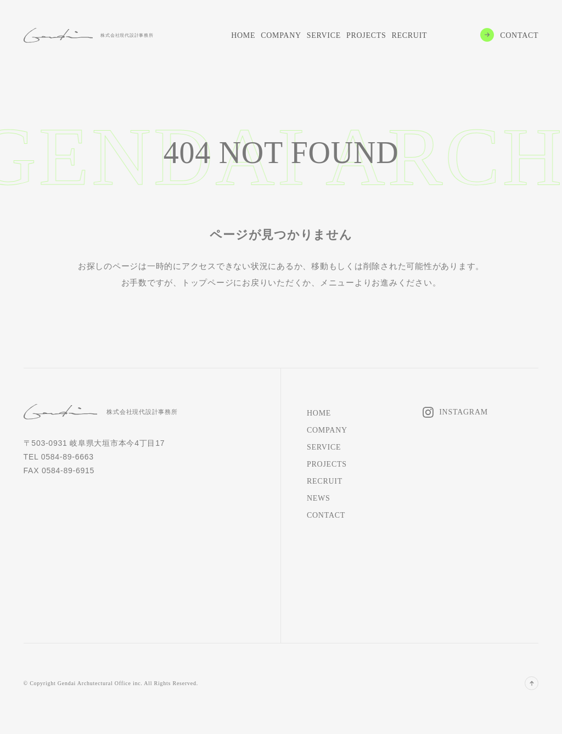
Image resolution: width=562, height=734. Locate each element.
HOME (243, 35)
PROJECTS (366, 35)
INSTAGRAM (463, 412)
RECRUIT (409, 35)
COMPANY (281, 35)
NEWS (318, 498)
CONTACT (519, 35)
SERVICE (324, 35)
